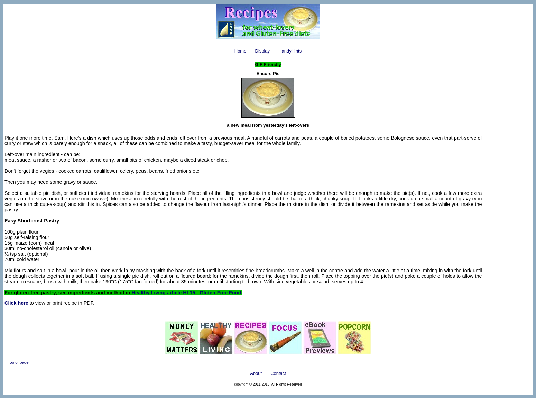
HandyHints (290, 51)
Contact (278, 373)
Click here (16, 303)
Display (262, 51)
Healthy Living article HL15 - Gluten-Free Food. (187, 292)
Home (240, 51)
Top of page (18, 362)
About (256, 373)
